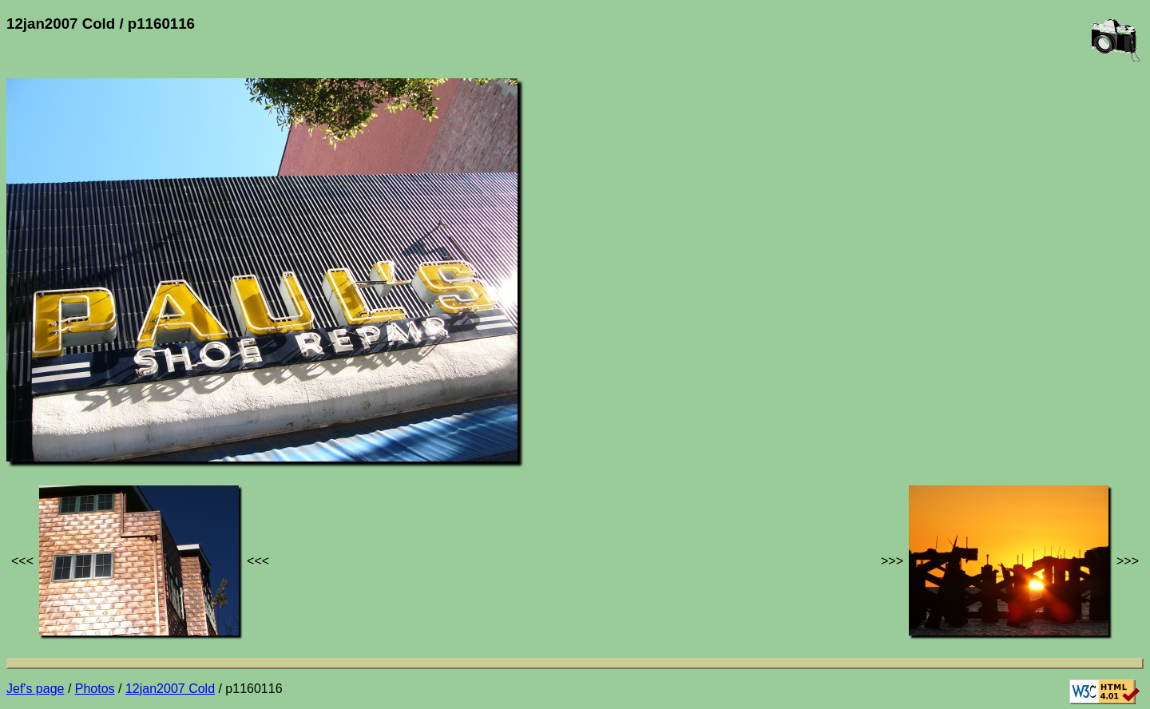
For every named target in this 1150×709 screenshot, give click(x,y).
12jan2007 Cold (170, 688)
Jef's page (35, 688)
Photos (95, 688)
